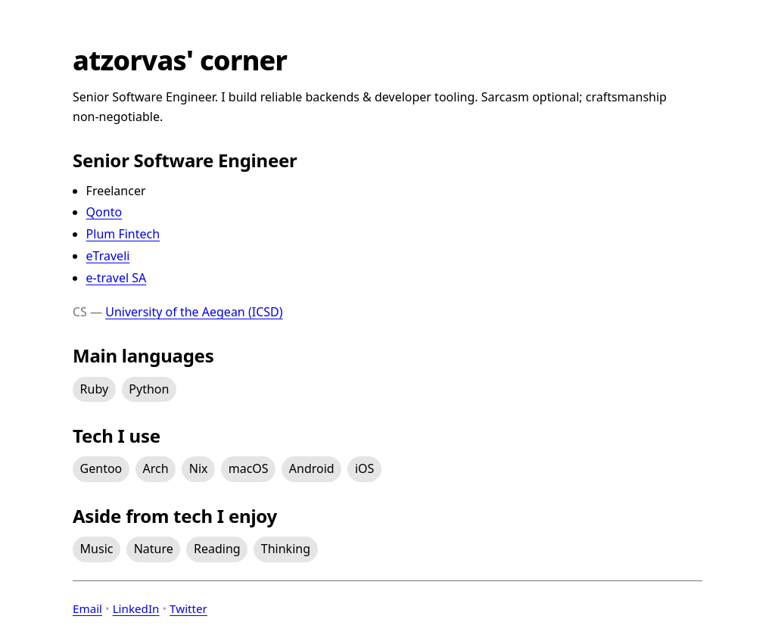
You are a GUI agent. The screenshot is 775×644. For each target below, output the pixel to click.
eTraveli (108, 255)
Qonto (104, 212)
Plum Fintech (123, 234)
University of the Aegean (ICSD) (193, 311)
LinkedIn (136, 608)
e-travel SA (116, 277)
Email (87, 608)
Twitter (188, 608)
